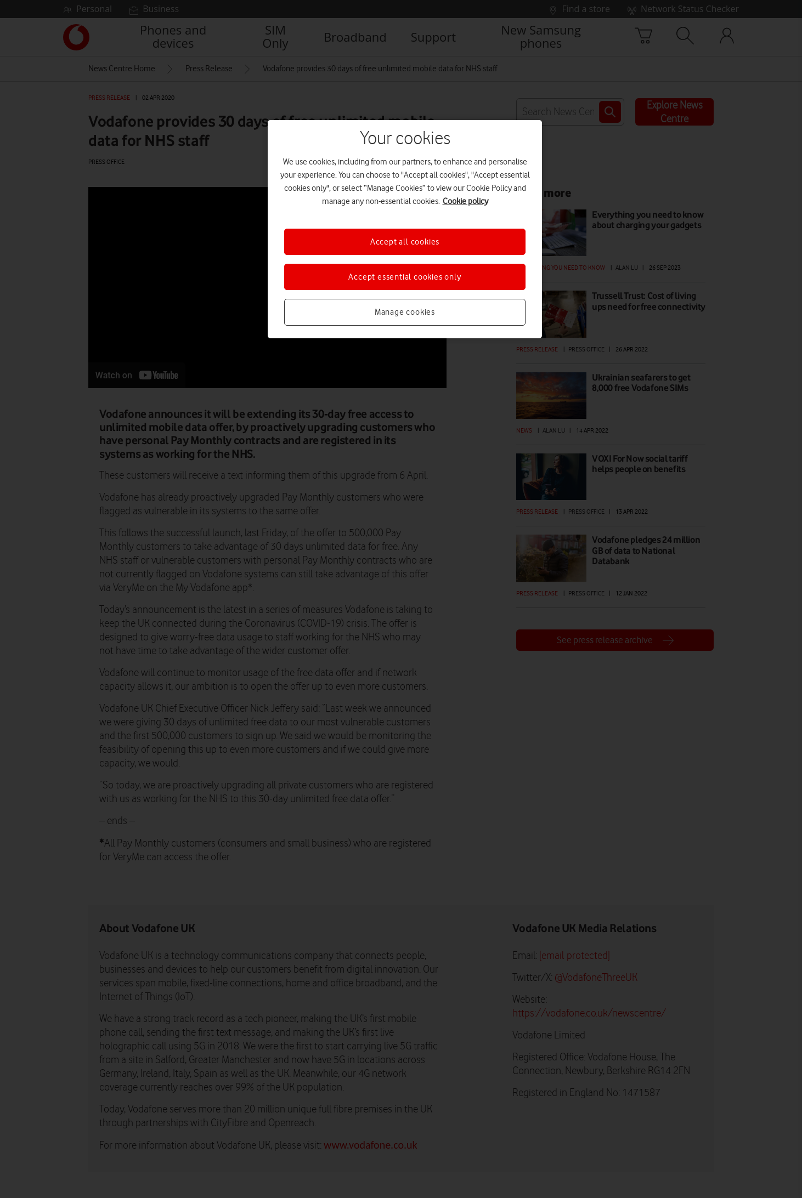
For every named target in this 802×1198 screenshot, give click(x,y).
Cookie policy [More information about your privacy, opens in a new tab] (465, 201)
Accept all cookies (404, 242)
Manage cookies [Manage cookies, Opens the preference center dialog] (405, 312)
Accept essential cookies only (404, 277)
